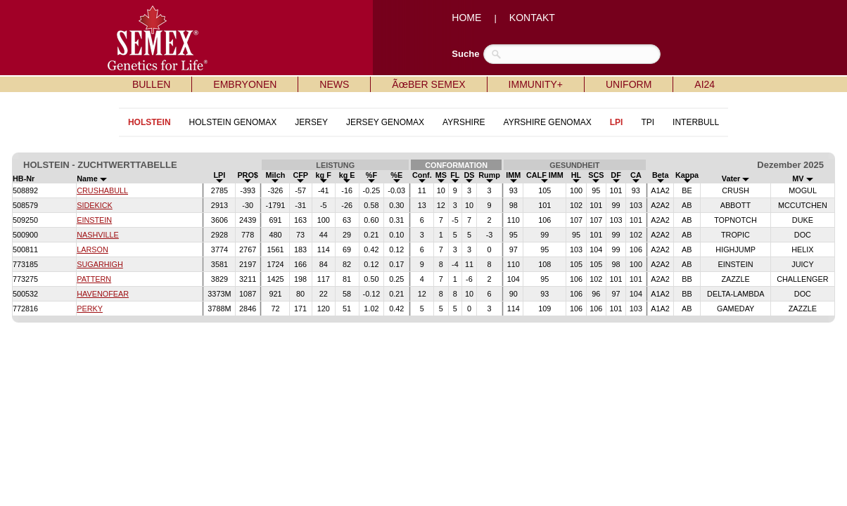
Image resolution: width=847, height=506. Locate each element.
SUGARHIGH (100, 264)
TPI (647, 122)
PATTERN (94, 279)
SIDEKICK (95, 205)
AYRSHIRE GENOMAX (548, 122)
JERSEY (311, 122)
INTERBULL (696, 122)
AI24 (704, 84)
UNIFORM (628, 84)
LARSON (92, 249)
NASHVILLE (98, 235)
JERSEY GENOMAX (385, 122)
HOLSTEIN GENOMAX (233, 122)
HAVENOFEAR (103, 294)
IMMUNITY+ (536, 84)
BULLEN (151, 84)
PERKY (90, 308)
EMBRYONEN (244, 84)
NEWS (334, 84)
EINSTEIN (94, 220)
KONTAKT (532, 17)
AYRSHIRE (463, 122)
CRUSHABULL (102, 190)
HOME (466, 17)
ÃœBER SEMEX (428, 84)
